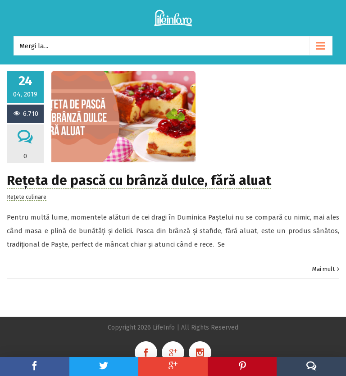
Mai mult (323, 269)
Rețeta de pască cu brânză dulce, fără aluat (139, 180)
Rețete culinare (26, 196)
